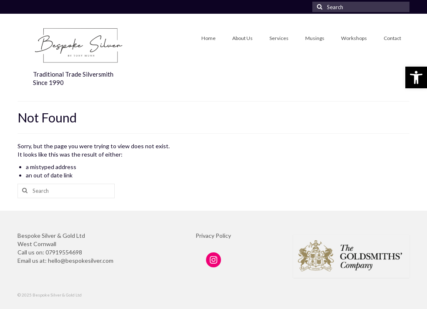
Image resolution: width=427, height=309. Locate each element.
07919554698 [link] (63, 252)
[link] (416, 77)
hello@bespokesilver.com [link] (80, 260)
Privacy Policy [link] (213, 235)
